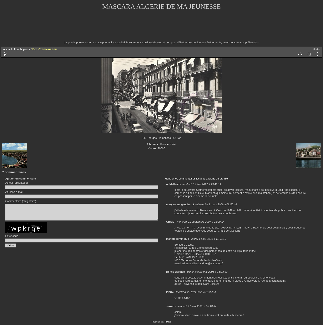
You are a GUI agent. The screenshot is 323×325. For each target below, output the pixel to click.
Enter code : (12, 239)
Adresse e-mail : (14, 191)
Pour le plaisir (22, 49)
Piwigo (168, 321)
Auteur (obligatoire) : (17, 182)
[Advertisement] (161, 28)
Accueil (7, 49)
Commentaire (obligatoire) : (21, 201)
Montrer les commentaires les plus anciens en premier (197, 178)
